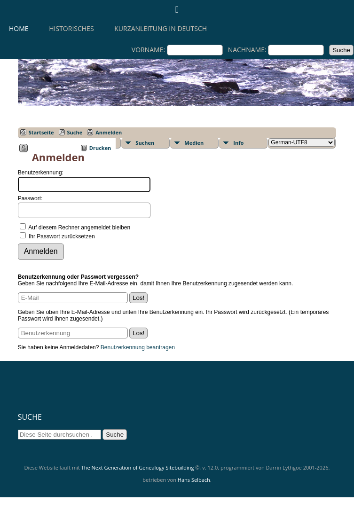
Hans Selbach (194, 479)
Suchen (144, 142)
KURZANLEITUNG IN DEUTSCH (160, 28)
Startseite (41, 132)
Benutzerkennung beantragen (138, 347)
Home (19, 28)
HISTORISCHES (71, 28)
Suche (75, 132)
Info (238, 142)
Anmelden (108, 132)
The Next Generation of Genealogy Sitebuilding (137, 467)
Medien (194, 142)
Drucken (100, 147)
